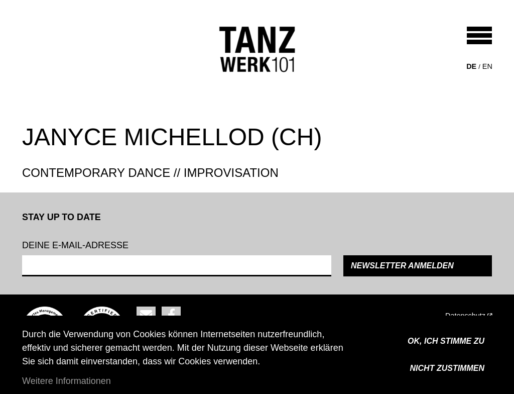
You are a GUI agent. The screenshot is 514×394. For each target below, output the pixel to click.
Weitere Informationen (66, 381)
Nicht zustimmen (447, 368)
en (487, 66)
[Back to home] (257, 49)
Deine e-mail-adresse (75, 245)
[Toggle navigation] (479, 35)
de (471, 66)
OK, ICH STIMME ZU (446, 341)
